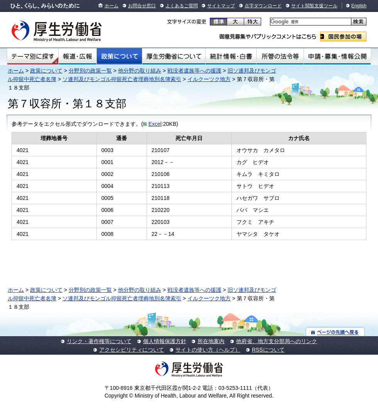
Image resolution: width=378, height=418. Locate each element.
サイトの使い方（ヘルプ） (208, 350)
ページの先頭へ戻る (335, 332)
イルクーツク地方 (209, 79)
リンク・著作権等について (99, 341)
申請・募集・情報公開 (337, 56)
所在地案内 (210, 341)
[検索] (309, 22)
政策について (119, 56)
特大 (252, 21)
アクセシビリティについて (131, 350)
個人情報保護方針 (164, 341)
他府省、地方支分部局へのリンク (276, 341)
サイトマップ (221, 5)
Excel (155, 124)
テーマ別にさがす (33, 56)
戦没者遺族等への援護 (194, 71)
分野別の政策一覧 (90, 71)
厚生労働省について (174, 56)
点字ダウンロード (263, 5)
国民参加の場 (343, 36)
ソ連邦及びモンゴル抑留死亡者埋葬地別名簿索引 (121, 79)
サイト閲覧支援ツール (314, 5)
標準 (218, 21)
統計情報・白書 (231, 56)
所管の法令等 (279, 56)
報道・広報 (77, 56)
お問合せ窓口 (142, 5)
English (358, 5)
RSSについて (268, 350)
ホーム (111, 5)
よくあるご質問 (181, 5)
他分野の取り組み (139, 71)
